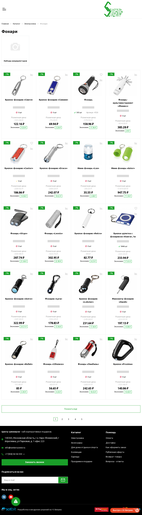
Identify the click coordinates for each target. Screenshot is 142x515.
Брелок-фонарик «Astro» (18, 299)
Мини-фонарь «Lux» (88, 168)
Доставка (110, 443)
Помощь (111, 432)
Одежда (75, 457)
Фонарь (88, 100)
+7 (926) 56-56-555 (13, 454)
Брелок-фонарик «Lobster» (88, 300)
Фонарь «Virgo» (18, 233)
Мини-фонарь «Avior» (123, 168)
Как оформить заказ (116, 447)
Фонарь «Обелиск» (53, 364)
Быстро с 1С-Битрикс (123, 510)
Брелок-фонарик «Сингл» (19, 100)
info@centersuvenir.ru (15, 447)
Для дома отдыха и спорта (84, 447)
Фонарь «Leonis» (53, 233)
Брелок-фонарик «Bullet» (19, 364)
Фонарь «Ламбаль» (88, 364)
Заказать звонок (34, 462)
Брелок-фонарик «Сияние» (53, 100)
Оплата (109, 438)
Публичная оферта (115, 452)
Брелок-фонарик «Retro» (88, 233)
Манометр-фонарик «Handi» (123, 300)
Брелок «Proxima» (123, 364)
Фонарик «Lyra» (53, 299)
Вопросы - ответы (115, 461)
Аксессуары (76, 443)
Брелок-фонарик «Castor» (19, 168)
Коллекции (76, 452)
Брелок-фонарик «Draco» (53, 168)
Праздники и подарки (81, 461)
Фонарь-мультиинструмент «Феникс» (123, 103)
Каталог (76, 432)
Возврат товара (114, 457)
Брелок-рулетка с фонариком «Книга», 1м (123, 235)
